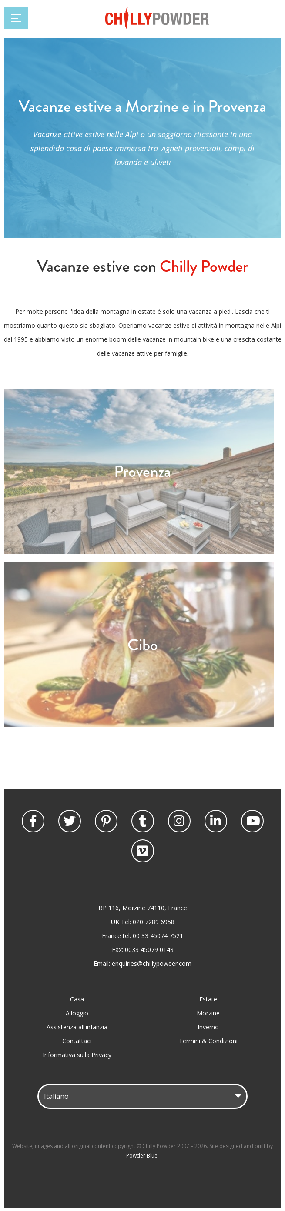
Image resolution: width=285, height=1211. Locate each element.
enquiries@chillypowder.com (151, 963)
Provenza (142, 471)
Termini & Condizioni (208, 1041)
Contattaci (76, 1041)
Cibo (142, 645)
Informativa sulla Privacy (77, 1055)
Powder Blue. (142, 1155)
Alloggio (77, 1013)
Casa (77, 999)
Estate (208, 999)
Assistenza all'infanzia (77, 1027)
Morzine (208, 1013)
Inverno (208, 1027)
